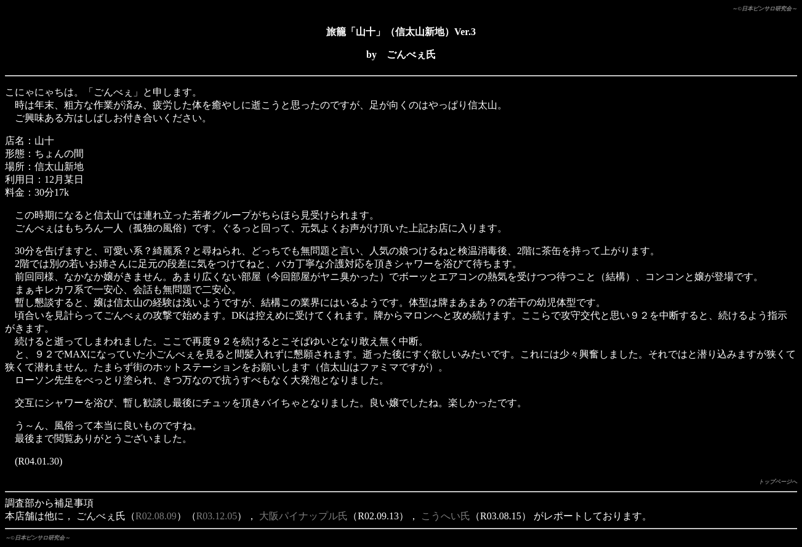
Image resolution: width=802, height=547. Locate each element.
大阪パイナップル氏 (303, 516)
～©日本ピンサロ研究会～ (764, 9)
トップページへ (777, 482)
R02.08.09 (156, 516)
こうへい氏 (445, 516)
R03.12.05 (217, 516)
